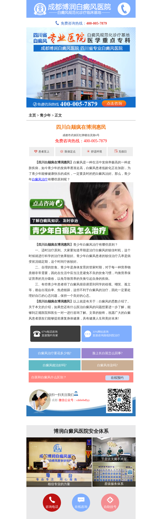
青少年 (45, 115)
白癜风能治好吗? (54, 365)
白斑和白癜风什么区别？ (48, 377)
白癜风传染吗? (107, 365)
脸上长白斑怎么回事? (107, 353)
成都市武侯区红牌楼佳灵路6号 (81, 135)
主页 (32, 115)
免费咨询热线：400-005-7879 (81, 141)
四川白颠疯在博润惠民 (81, 127)
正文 (58, 115)
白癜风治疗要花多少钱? (54, 353)
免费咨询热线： (81, 23)
